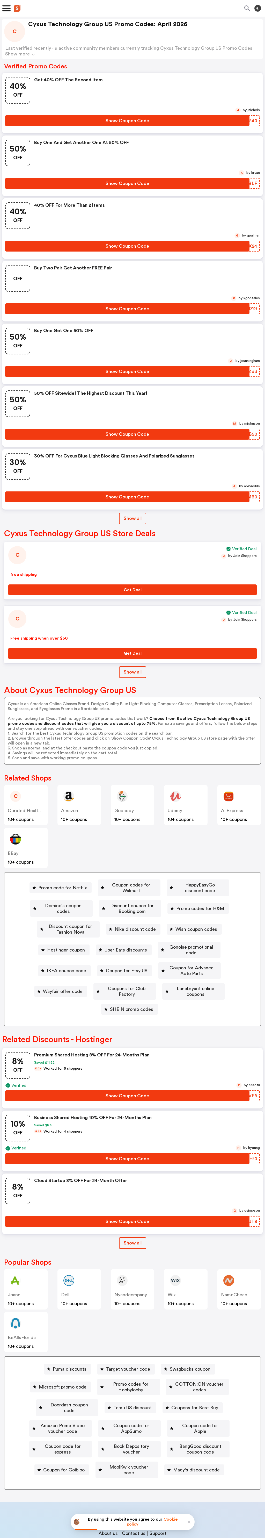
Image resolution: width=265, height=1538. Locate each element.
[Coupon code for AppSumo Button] (142, 1380)
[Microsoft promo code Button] (47, 1349)
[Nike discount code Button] (145, 915)
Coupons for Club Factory (122, 960)
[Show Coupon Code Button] (127, 120)
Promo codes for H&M (213, 900)
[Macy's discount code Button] (195, 1410)
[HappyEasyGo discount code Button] (202, 884)
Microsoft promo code (49, 1350)
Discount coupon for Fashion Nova (70, 915)
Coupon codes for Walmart (125, 885)
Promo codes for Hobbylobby (124, 1350)
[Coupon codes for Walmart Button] (123, 884)
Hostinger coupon (63, 930)
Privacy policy (136, 1503)
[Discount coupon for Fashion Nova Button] (68, 915)
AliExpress (232, 810)
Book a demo (94, 1459)
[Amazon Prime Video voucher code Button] (56, 1380)
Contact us (133, 1470)
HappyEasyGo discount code (204, 885)
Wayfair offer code (56, 960)
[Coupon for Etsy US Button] (115, 945)
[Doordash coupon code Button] (67, 1365)
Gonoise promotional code (191, 930)
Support (158, 1470)
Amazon (69, 810)
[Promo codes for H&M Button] (210, 900)
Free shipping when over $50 (39, 638)
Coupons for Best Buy (195, 1365)
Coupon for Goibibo (63, 1410)
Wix (172, 1260)
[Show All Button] (132, 1209)
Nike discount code (147, 915)
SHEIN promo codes (131, 975)
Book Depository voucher (123, 1395)
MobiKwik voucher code (129, 1410)
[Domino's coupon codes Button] (50, 900)
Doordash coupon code (69, 1365)
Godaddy (124, 810)
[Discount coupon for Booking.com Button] (131, 900)
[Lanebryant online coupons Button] (196, 960)
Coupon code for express (50, 1395)
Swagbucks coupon (190, 1335)
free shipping (23, 575)
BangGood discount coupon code (205, 1395)
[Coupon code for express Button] (47, 1395)
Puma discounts (69, 1335)
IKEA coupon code (57, 945)
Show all (133, 1208)
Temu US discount (133, 1365)
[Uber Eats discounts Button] (121, 930)
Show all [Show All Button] (133, 518)
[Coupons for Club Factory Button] (121, 960)
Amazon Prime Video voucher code (58, 1380)
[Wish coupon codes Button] (206, 915)
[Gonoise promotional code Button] (189, 930)
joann (14, 1260)
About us (108, 1470)
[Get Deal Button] (132, 589)
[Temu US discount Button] (131, 1365)
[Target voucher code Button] (126, 1334)
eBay (13, 853)
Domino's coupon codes (52, 900)
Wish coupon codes (208, 915)
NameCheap (234, 1260)
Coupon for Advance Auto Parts (192, 945)
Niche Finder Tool (166, 1459)
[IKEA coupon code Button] (55, 945)
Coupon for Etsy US (117, 945)
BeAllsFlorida (22, 1303)
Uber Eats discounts (122, 930)
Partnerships (127, 1459)
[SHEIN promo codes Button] (129, 975)
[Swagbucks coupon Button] (188, 1334)
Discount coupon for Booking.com (133, 900)
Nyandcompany (130, 1260)
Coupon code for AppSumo (144, 1380)
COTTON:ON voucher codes (205, 1350)
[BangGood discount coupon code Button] (203, 1395)
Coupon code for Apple (217, 1380)
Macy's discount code (197, 1410)
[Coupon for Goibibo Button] (61, 1410)
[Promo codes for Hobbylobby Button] (121, 1349)
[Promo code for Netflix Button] (51, 884)
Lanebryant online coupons (198, 960)
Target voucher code (128, 1335)
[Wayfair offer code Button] (53, 960)
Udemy (175, 810)
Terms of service (164, 1503)
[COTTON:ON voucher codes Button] (204, 1349)
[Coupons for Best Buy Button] (193, 1365)
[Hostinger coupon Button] (60, 930)
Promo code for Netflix (52, 885)
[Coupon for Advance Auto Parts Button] (189, 945)
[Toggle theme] (258, 8)
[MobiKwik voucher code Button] (127, 1410)
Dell (65, 1260)
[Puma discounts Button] (67, 1334)
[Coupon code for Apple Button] (215, 1380)
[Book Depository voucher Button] (120, 1395)
